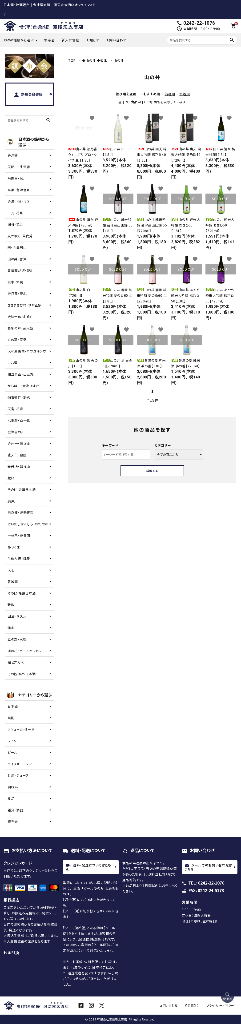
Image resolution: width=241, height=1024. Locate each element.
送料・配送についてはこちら (88, 867)
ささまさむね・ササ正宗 (25, 305)
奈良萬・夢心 (17, 293)
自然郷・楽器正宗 (21, 512)
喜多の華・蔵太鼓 (20, 328)
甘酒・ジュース (18, 775)
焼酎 (11, 717)
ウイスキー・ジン (20, 764)
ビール (12, 752)
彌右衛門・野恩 (19, 397)
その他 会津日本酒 (22, 489)
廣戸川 (13, 501)
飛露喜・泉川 (17, 178)
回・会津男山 (17, 247)
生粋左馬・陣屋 (19, 558)
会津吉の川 (16, 431)
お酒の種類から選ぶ (18, 40)
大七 (11, 570)
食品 (11, 798)
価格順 (170, 93)
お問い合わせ (116, 40)
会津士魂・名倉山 (21, 316)
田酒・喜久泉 (17, 616)
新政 (11, 604)
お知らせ (92, 40)
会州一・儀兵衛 (19, 443)
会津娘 (13, 155)
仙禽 (11, 627)
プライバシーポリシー (220, 1005)
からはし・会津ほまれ (23, 385)
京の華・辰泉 (17, 339)
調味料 (13, 787)
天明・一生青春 (19, 166)
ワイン (12, 740)
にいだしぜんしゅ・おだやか (28, 524)
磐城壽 (13, 581)
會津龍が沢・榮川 (21, 270)
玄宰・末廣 (15, 282)
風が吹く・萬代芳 (20, 236)
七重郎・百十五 (19, 420)
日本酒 (13, 706)
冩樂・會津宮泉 (19, 189)
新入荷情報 (70, 40)
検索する (152, 470)
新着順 (184, 93)
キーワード (110, 445)
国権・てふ (15, 224)
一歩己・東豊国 (19, 535)
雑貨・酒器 (15, 810)
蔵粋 (11, 478)
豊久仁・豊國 (17, 454)
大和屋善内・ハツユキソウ (27, 351)
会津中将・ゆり (18, 201)
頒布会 (49, 40)
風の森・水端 (17, 639)
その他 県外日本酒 (22, 673)
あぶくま (14, 547)
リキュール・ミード (21, 729)
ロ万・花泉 (15, 212)
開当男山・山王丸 (21, 374)
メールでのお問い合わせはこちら (208, 867)
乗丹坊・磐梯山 (19, 466)
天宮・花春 (15, 408)
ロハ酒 (13, 362)
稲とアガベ (16, 662)
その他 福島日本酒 (22, 593)
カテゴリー (163, 445)
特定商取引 (192, 1005)
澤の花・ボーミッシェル (24, 650)
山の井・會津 (17, 259)
